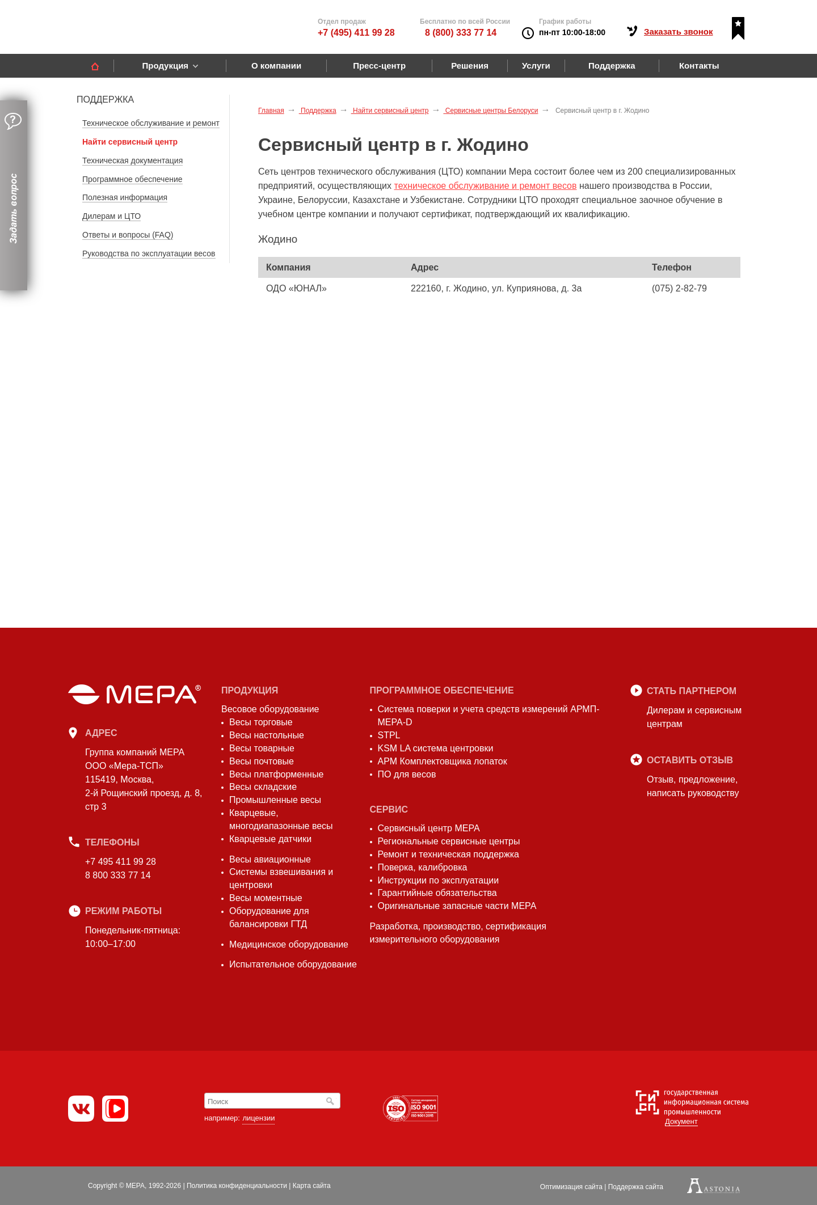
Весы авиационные (270, 859)
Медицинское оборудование (288, 944)
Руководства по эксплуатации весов (149, 253)
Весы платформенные (276, 774)
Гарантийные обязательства (437, 893)
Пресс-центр (379, 65)
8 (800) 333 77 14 (460, 32)
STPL (389, 735)
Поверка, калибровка (423, 867)
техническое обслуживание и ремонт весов (485, 186)
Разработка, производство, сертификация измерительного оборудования (458, 932)
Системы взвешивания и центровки (281, 878)
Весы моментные (265, 898)
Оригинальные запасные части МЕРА (457, 906)
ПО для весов (407, 774)
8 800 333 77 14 (118, 875)
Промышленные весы (275, 800)
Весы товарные (261, 748)
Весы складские (263, 787)
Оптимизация (571, 1187)
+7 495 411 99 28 (120, 861)
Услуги (536, 65)
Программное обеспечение (132, 179)
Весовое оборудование (270, 709)
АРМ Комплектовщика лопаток (442, 761)
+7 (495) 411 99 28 (356, 32)
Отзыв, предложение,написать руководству (693, 786)
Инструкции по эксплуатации (438, 880)
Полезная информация (124, 197)
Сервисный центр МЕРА (429, 828)
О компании (276, 65)
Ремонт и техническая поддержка (448, 854)
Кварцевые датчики (270, 839)
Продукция (165, 65)
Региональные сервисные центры (449, 841)
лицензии (258, 1118)
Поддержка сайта (635, 1187)
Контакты (699, 65)
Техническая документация (132, 160)
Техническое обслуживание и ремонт (151, 123)
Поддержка (611, 65)
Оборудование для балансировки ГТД (269, 917)
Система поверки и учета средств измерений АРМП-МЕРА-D (489, 715)
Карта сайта (312, 1186)
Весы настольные (266, 735)
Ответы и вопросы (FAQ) (127, 234)
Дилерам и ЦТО (111, 216)
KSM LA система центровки (436, 748)
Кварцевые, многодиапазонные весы (281, 819)
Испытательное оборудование (293, 964)
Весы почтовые (261, 761)
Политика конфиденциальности (237, 1186)
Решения (469, 65)
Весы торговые (261, 722)
